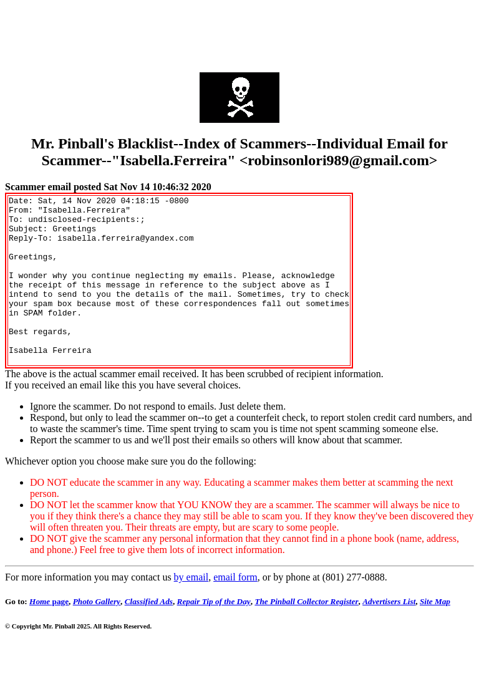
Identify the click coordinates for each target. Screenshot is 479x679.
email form (235, 610)
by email (191, 610)
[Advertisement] (239, 33)
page (49, 635)
